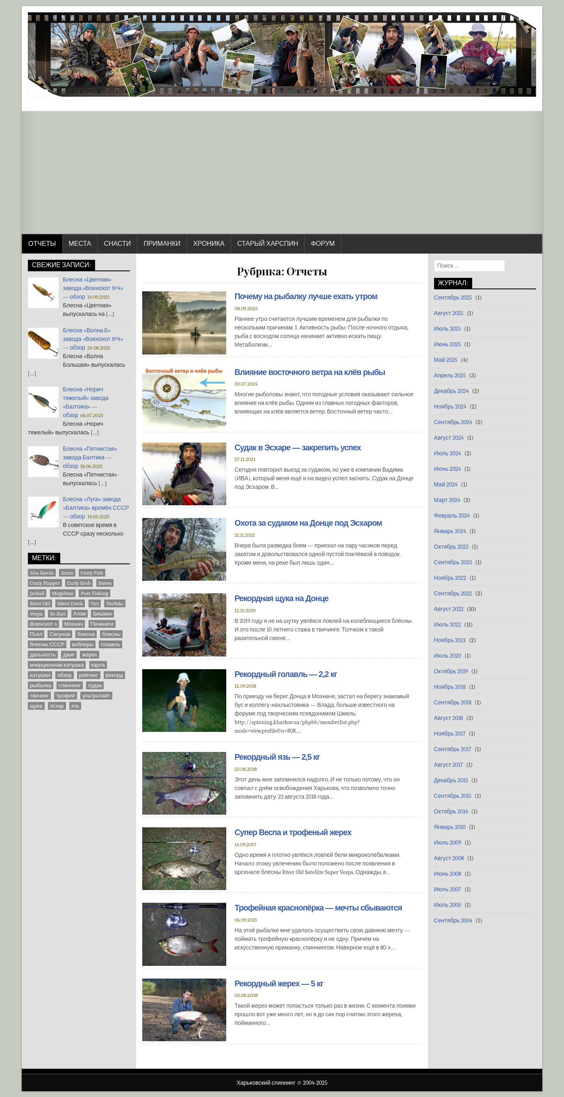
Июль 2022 (447, 624)
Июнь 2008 (448, 873)
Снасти (117, 244)
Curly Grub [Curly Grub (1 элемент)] (79, 583)
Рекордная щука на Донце (282, 598)
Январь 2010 (450, 827)
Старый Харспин (267, 244)
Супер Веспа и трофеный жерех (293, 832)
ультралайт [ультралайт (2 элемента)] (96, 696)
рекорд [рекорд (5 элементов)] (114, 675)
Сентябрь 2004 (453, 920)
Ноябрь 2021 (450, 640)
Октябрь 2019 (451, 671)
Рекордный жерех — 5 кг (279, 983)
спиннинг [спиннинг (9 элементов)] (70, 685)
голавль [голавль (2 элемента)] (110, 644)
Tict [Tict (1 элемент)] (95, 603)
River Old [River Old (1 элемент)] (40, 603)
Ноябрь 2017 (450, 733)
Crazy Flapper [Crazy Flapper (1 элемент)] (45, 583)
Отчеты (42, 244)
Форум (322, 244)
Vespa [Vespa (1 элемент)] (36, 614)
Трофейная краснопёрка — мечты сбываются (319, 907)
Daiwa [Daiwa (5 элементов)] (105, 583)
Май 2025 (446, 360)
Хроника (208, 244)
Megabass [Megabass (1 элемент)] (62, 593)
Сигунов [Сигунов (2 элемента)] (60, 634)
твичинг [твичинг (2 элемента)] (39, 696)
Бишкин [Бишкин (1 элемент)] (102, 614)
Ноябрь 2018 (450, 687)
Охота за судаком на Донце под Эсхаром (309, 522)
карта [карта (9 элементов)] (98, 665)
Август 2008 (449, 858)
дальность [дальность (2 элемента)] (43, 655)
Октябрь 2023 (451, 546)
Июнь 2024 (447, 469)
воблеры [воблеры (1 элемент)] (82, 644)
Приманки (161, 244)
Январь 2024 (450, 531)
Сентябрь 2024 (453, 422)
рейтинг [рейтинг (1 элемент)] (88, 675)
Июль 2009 (448, 842)
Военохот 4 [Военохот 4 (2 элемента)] (43, 624)
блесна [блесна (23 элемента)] (86, 634)
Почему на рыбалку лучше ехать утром (307, 296)
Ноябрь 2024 (450, 406)
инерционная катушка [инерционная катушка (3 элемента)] (57, 665)
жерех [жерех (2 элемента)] (89, 655)
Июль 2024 (447, 453)
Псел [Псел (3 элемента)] (36, 634)
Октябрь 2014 (451, 811)
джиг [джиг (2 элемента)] (69, 655)
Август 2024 (449, 437)
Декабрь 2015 (451, 780)
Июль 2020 (448, 655)
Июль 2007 (447, 889)
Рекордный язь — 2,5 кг (277, 756)
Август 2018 (448, 718)
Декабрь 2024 (451, 391)
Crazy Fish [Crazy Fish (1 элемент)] (92, 573)
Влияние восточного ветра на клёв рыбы (311, 372)
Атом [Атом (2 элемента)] (79, 614)
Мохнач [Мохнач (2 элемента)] (73, 624)
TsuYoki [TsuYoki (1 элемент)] (114, 603)
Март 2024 (447, 500)
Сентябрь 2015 (452, 796)
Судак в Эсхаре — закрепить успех (298, 447)
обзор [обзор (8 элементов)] (64, 675)
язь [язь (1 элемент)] (75, 706)
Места (80, 244)
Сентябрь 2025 (453, 297)
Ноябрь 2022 (450, 578)
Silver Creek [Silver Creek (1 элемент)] (70, 603)
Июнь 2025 (447, 344)
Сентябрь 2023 (453, 562)
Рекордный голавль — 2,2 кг (286, 674)
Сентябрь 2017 (452, 749)
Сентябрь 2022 (453, 593)
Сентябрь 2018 (453, 702)
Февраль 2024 (452, 515)
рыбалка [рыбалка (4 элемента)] (40, 685)
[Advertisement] (282, 172)
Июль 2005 (448, 905)
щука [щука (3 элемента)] (36, 706)
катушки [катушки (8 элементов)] (40, 675)
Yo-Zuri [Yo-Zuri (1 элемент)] (58, 614)
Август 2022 (449, 609)
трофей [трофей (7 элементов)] (65, 696)
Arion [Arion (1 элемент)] (67, 573)
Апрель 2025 (450, 375)
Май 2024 (446, 484)
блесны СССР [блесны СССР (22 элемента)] (47, 644)
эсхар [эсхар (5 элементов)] (57, 706)
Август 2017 (448, 764)
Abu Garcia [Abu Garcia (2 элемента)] (42, 573)
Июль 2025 (447, 328)
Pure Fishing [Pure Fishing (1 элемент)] (94, 593)
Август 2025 (449, 313)
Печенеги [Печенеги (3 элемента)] (102, 624)
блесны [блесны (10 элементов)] (111, 634)
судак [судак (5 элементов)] (95, 685)
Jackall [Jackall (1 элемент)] (37, 593)
